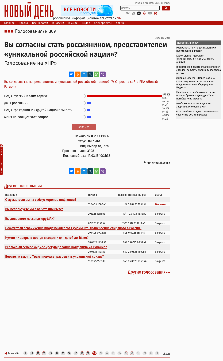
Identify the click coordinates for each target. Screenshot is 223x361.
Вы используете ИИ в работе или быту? (34, 209)
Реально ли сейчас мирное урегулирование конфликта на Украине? (56, 247)
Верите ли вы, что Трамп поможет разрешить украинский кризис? (54, 256)
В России (58, 23)
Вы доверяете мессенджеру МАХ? (30, 219)
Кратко (23, 23)
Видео (86, 23)
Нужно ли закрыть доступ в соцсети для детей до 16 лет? (47, 238)
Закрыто (83, 127)
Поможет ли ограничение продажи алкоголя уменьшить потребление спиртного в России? (73, 228)
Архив (120, 23)
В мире (73, 23)
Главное (9, 23)
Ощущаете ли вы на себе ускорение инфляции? (40, 200)
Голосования (29, 31)
